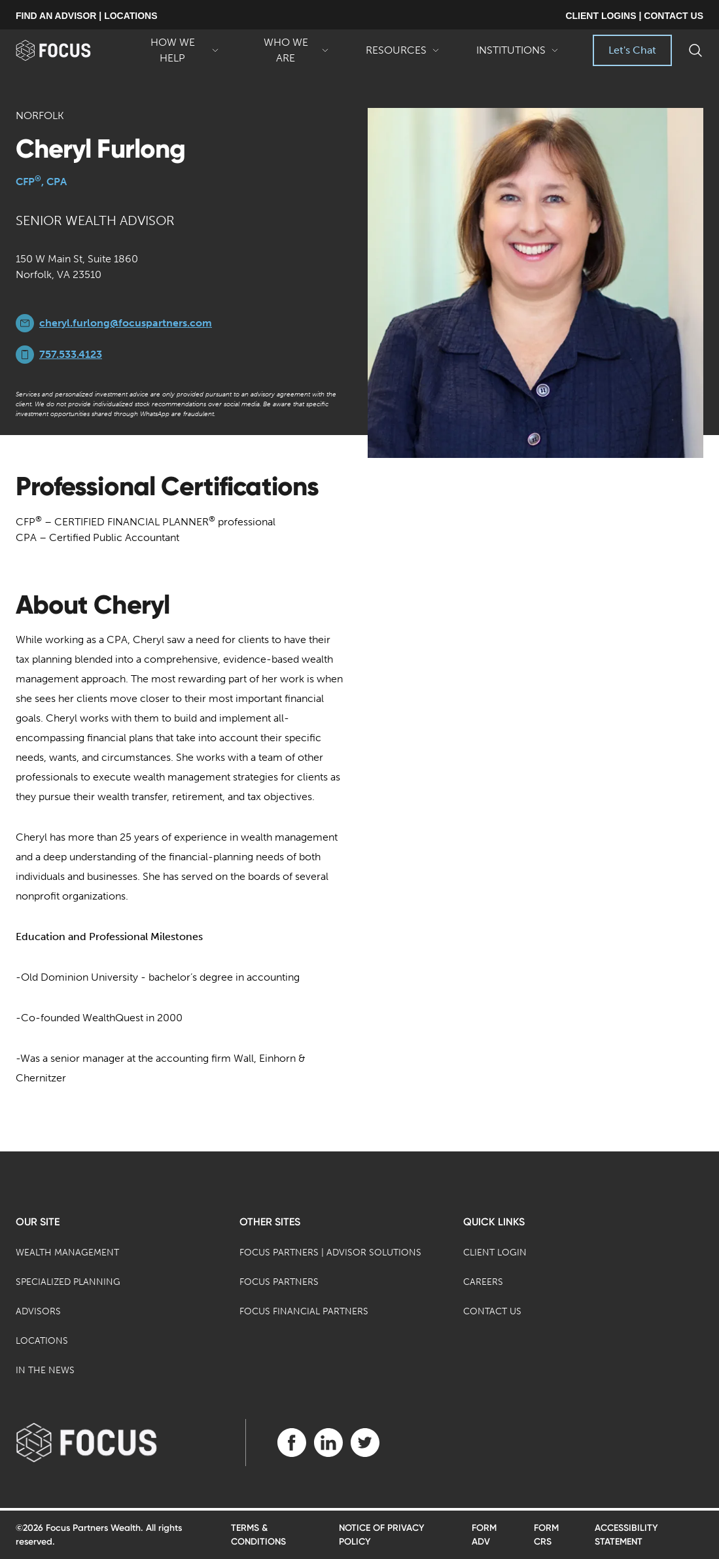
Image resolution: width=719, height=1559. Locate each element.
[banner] (68, 50)
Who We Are (292, 51)
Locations (42, 1340)
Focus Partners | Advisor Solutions (330, 1252)
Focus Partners (279, 1281)
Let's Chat (632, 50)
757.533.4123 (70, 354)
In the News (45, 1370)
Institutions (517, 55)
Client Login (495, 1252)
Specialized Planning (68, 1281)
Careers (483, 1281)
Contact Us (492, 1311)
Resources (402, 55)
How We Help (179, 51)
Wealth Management (67, 1252)
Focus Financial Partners (303, 1311)
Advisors (38, 1311)
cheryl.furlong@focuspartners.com (125, 323)
